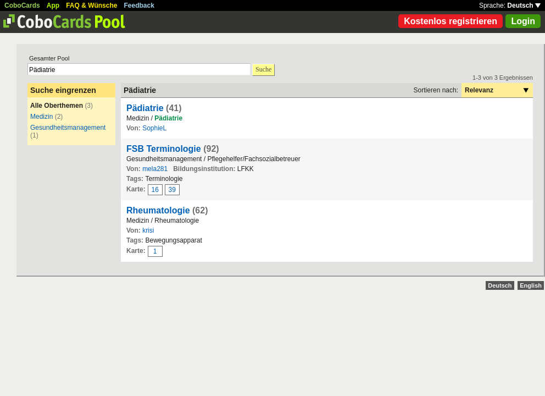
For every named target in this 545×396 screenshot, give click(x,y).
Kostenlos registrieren (450, 21)
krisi (148, 230)
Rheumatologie (158, 210)
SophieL (154, 128)
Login (523, 21)
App (53, 5)
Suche (263, 69)
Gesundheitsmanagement (67, 127)
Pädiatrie (145, 108)
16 (155, 190)
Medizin (41, 116)
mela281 (155, 169)
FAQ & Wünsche (91, 5)
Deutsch (524, 5)
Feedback (139, 5)
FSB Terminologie (163, 148)
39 (172, 190)
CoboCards (22, 5)
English (531, 285)
